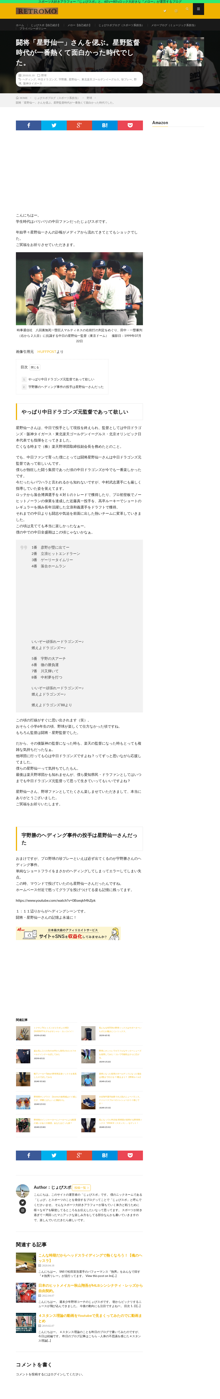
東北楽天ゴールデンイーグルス (100, 89)
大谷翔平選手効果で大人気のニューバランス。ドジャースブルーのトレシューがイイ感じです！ (120, 1110)
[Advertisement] (79, 186)
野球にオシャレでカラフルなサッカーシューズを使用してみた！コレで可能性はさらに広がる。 (120, 1064)
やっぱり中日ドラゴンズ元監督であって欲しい (58, 389)
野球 (44, 85)
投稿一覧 (80, 1197)
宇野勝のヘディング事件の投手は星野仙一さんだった (63, 396)
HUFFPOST (46, 361)
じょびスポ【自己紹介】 (49, 25)
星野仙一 (74, 89)
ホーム (20, 25)
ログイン (56, 1384)
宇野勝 (63, 89)
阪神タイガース (32, 93)
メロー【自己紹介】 (88, 25)
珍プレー (126, 89)
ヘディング (29, 89)
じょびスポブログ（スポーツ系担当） (135, 25)
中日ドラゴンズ (47, 89)
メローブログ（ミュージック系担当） (46, 33)
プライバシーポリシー (95, 33)
